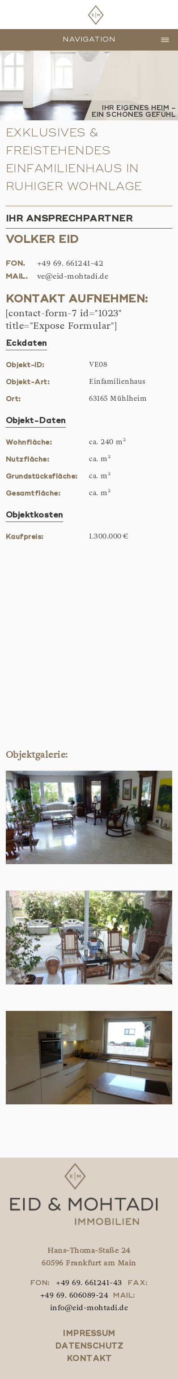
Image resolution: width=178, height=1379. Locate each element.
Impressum (89, 1334)
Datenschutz (89, 1346)
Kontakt (89, 1359)
